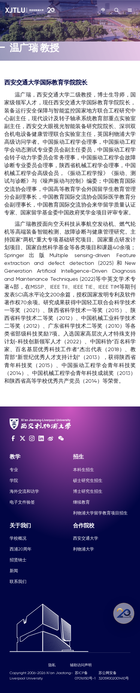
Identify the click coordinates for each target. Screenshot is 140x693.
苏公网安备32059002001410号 (114, 675)
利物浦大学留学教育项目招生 (100, 513)
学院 (14, 480)
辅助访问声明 (81, 665)
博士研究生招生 (87, 491)
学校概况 (18, 538)
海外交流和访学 (24, 491)
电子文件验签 (22, 502)
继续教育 (81, 502)
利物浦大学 (83, 549)
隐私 (52, 665)
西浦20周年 (21, 549)
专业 (14, 469)
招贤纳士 (18, 559)
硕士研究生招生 (87, 480)
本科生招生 (83, 469)
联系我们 (18, 581)
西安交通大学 (85, 538)
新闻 (14, 570)
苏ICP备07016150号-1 (85, 675)
